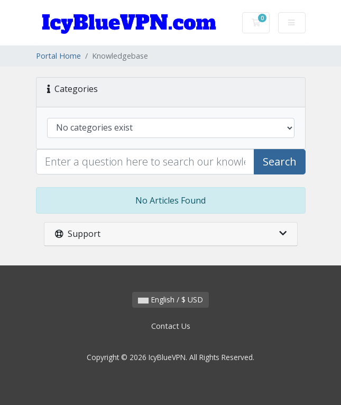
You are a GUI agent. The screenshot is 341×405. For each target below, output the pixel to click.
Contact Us (170, 326)
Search (280, 161)
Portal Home (58, 56)
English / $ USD (170, 299)
